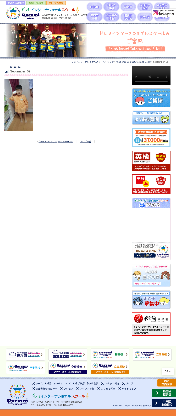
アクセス (68, 388)
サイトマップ (129, 388)
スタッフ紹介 (112, 383)
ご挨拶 (81, 383)
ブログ (129, 383)
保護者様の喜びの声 (46, 388)
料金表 (94, 383)
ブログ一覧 (85, 141)
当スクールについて (60, 383)
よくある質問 (108, 388)
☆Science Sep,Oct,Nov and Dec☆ (55, 141)
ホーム (39, 383)
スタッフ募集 (87, 388)
